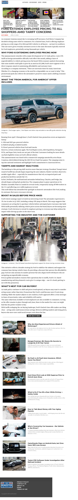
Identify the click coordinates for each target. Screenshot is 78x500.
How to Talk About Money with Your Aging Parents (44, 410)
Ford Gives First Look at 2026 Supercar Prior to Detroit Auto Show (46, 376)
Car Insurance (33, 2)
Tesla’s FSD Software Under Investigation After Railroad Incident (46, 461)
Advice (40, 2)
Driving (44, 2)
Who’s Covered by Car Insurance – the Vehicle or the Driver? (46, 427)
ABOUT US (20, 485)
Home (19, 487)
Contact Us (21, 484)
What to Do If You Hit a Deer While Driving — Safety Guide (45, 393)
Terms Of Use (22, 489)
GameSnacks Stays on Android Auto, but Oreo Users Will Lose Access (46, 444)
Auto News (25, 2)
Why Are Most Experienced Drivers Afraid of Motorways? (45, 325)
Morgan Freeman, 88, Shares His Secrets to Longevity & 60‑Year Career (44, 342)
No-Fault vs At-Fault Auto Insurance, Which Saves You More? (44, 359)
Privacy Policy (23, 482)
